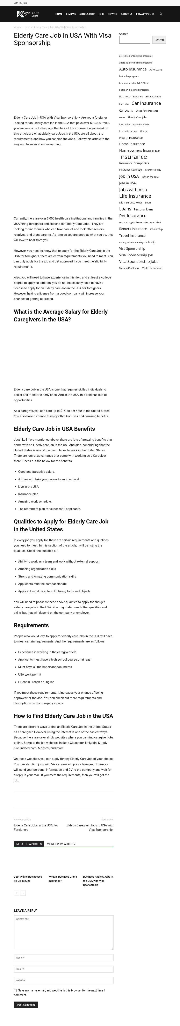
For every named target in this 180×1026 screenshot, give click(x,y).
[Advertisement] (64, 84)
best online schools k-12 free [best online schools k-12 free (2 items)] (134, 83)
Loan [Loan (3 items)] (148, 202)
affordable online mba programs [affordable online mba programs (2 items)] (135, 62)
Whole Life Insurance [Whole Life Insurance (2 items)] (152, 268)
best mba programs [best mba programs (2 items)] (129, 76)
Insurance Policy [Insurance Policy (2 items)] (153, 169)
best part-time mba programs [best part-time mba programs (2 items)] (134, 89)
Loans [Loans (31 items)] (125, 209)
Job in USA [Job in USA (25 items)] (129, 176)
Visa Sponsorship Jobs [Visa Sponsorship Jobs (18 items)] (138, 261)
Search (123, 34)
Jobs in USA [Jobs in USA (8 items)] (127, 183)
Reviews (71, 13)
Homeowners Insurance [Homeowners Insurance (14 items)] (139, 150)
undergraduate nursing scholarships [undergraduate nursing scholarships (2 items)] (137, 242)
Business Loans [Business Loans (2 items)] (153, 96)
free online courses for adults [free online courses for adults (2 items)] (134, 124)
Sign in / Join (20, 2)
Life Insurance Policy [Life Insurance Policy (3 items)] (130, 202)
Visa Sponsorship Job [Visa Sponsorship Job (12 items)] (136, 255)
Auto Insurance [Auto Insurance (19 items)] (133, 69)
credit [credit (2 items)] (122, 117)
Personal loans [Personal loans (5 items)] (143, 209)
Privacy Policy (145, 13)
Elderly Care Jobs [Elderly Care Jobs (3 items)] (137, 117)
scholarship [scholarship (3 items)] (156, 229)
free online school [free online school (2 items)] (128, 131)
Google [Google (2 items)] (143, 131)
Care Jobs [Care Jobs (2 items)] (124, 104)
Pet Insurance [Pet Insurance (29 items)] (132, 216)
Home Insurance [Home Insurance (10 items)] (132, 144)
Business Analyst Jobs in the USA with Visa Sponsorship (98, 880)
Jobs (101, 13)
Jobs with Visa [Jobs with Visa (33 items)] (133, 189)
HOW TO (112, 13)
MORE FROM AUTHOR (61, 844)
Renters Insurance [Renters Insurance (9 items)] (133, 229)
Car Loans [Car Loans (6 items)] (126, 110)
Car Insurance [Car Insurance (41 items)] (146, 103)
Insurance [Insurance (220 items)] (133, 157)
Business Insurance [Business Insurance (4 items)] (131, 96)
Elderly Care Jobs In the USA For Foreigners (36, 828)
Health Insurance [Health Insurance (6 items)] (131, 138)
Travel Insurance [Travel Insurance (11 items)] (132, 235)
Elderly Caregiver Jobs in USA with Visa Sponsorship (90, 828)
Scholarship (87, 13)
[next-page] (23, 893)
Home (58, 13)
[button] (161, 14)
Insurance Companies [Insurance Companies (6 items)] (134, 163)
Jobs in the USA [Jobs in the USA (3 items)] (150, 176)
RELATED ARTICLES (29, 844)
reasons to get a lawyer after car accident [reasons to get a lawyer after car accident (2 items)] (140, 222)
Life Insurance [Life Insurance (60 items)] (135, 196)
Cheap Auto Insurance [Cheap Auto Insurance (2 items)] (147, 110)
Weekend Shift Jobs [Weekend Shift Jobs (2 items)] (129, 268)
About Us (126, 13)
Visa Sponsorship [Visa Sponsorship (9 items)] (132, 248)
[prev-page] (16, 893)
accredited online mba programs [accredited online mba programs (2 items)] (136, 55)
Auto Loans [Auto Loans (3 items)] (155, 69)
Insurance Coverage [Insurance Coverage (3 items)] (130, 169)
